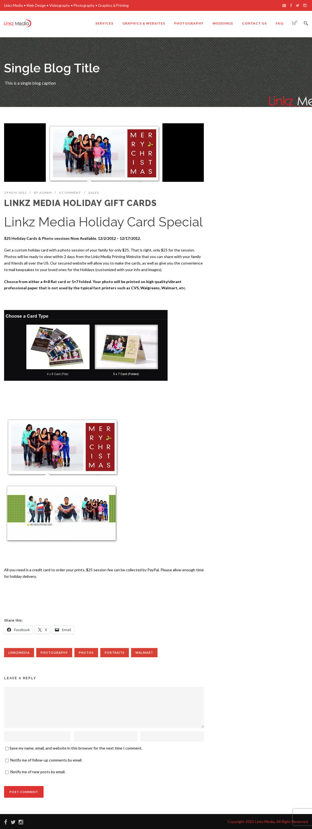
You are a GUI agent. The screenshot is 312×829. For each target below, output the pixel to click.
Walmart (144, 652)
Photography (189, 23)
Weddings (223, 23)
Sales (93, 193)
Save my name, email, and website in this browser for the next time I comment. (76, 748)
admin (45, 193)
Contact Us (254, 23)
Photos (86, 652)
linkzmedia (19, 652)
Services (104, 23)
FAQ (279, 23)
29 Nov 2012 (15, 193)
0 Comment (70, 193)
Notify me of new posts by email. (37, 771)
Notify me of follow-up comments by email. (46, 760)
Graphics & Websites (143, 23)
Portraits (115, 652)
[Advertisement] (104, 597)
